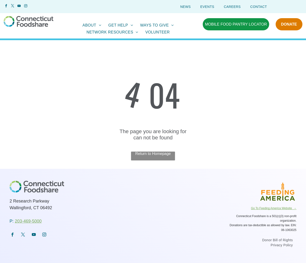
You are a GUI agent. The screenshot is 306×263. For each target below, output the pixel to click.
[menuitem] (185, 7)
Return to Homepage (153, 154)
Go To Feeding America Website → (273, 208)
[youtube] (19, 7)
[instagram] (25, 7)
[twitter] (12, 7)
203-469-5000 (28, 221)
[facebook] (6, 7)
